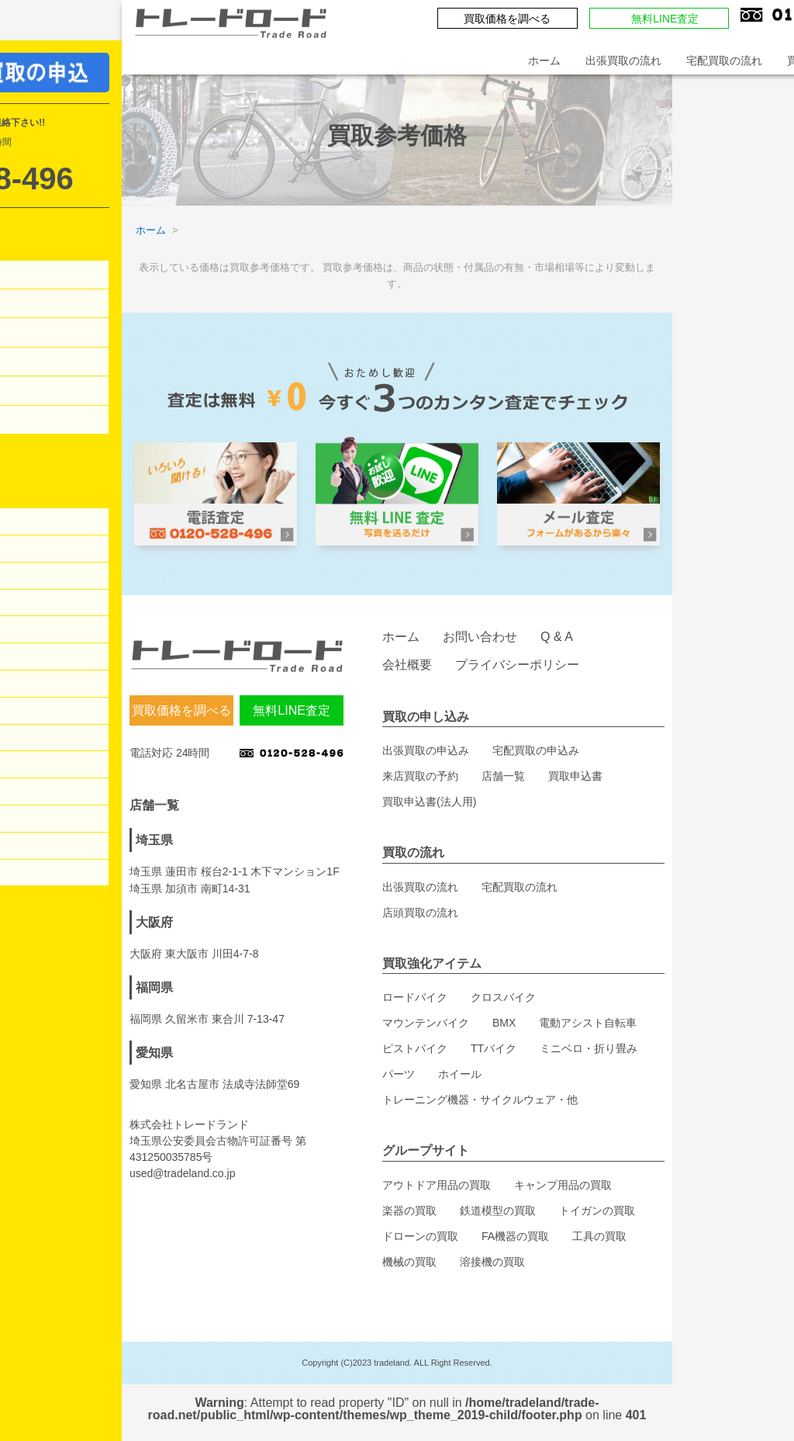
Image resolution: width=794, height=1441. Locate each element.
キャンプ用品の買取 (563, 1185)
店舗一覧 (503, 776)
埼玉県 (154, 840)
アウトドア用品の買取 (436, 1185)
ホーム (544, 60)
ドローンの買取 (420, 1236)
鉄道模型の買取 (498, 1210)
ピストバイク (414, 1048)
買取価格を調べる (507, 18)
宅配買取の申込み (535, 750)
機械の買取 (409, 1262)
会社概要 (407, 664)
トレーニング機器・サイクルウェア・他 (480, 1099)
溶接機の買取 (492, 1262)
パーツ (398, 1074)
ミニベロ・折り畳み (588, 1048)
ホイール (460, 1074)
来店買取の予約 (420, 776)
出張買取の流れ (623, 60)
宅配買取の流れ (724, 60)
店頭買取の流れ (420, 912)
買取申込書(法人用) (429, 801)
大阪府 (154, 922)
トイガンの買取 (597, 1210)
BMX (504, 1023)
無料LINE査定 (665, 18)
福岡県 (154, 987)
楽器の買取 (409, 1210)
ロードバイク (414, 997)
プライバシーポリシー (517, 664)
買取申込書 (575, 776)
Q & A (556, 636)
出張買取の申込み (425, 750)
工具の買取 (599, 1236)
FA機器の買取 (515, 1236)
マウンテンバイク (425, 1023)
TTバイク (493, 1048)
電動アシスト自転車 (588, 1023)
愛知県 (154, 1052)
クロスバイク (503, 997)
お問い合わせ (480, 636)
